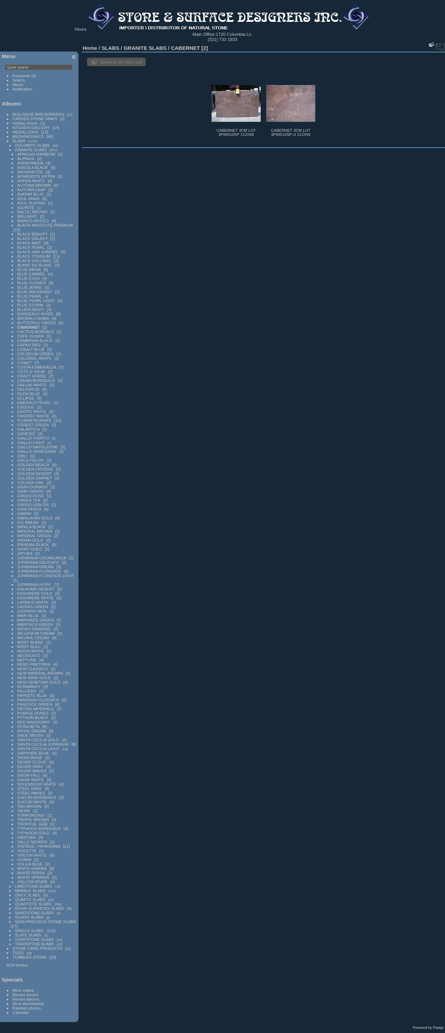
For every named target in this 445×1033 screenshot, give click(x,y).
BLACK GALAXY (32, 238)
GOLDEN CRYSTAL (35, 469)
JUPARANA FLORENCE (39, 571)
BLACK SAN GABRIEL (37, 251)
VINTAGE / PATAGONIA (38, 846)
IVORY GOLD (29, 549)
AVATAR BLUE (30, 194)
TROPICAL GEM (32, 824)
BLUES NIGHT (30, 309)
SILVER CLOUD (31, 762)
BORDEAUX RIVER (35, 314)
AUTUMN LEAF (31, 189)
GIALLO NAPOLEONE (37, 447)
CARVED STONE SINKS (35, 118)
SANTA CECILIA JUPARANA (43, 744)
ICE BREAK (28, 522)
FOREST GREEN (33, 424)
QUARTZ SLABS (30, 899)
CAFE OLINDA (30, 336)
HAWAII (24, 513)
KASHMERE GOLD (35, 593)
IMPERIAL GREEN (34, 535)
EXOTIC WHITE (31, 411)
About (18, 84)
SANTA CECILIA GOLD (38, 739)
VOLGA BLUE (30, 864)
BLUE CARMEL (31, 274)
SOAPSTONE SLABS (34, 939)
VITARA (24, 859)
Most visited (23, 990)
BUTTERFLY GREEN (36, 322)
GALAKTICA (28, 429)
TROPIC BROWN (33, 819)
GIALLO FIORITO (33, 438)
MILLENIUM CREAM (36, 633)
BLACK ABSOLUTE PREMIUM (45, 225)
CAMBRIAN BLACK (35, 340)
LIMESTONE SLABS (33, 886)
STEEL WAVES (31, 793)
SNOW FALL (28, 775)
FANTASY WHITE (33, 416)
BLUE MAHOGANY (34, 291)
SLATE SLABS (28, 935)
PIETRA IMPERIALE (35, 708)
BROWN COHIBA (33, 318)
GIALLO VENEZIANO (36, 451)
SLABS (19, 141)
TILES (18, 952)
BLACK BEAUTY (32, 234)
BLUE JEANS (29, 287)
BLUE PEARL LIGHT (36, 300)
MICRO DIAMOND (34, 629)
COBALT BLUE (31, 349)
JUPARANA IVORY (34, 584)
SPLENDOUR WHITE (36, 784)
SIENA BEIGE (30, 757)
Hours (80, 29)
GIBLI (22, 456)
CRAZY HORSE (31, 376)
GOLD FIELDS (30, 460)
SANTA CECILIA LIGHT (38, 748)
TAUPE (23, 810)
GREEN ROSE (30, 495)
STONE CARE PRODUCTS (37, 948)
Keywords (21, 75)
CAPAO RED (29, 345)
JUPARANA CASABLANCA (41, 558)
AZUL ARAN (28, 198)
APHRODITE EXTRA (36, 176)
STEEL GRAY (29, 788)
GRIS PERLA (29, 509)
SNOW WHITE (30, 779)
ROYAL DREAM (31, 731)
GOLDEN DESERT (34, 473)
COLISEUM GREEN (35, 353)
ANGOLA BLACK (32, 167)
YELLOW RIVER (32, 881)
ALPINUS (25, 158)
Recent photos (26, 994)
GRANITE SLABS (31, 149)
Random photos (27, 1008)
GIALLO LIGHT (31, 442)
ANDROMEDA (30, 163)
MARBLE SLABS (30, 890)
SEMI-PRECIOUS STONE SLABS (45, 921)
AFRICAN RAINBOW (36, 154)
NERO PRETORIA (34, 664)
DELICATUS (28, 389)
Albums (11, 103)
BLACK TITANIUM (33, 256)
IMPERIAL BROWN (35, 531)
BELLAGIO (27, 216)
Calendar (21, 1012)
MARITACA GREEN (35, 624)
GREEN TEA (28, 500)
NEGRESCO (28, 655)
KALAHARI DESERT (36, 589)
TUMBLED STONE (30, 957)
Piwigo (438, 1027)
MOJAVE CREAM (33, 637)
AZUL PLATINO (31, 203)
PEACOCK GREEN (35, 704)
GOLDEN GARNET (34, 478)
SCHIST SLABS (29, 917)
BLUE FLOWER (31, 283)
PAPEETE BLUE (32, 695)
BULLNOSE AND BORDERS (38, 114)
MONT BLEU (29, 646)
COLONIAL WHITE (34, 358)
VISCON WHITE (32, 855)
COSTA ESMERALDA (36, 367)
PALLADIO (27, 691)
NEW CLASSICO (32, 668)
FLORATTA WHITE (34, 420)
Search (19, 80)
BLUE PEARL (29, 296)
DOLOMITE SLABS (32, 145)
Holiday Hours (25, 123)
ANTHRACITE (30, 172)
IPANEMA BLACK (33, 544)
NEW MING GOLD (34, 677)
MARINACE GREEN (35, 620)
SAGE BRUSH (30, 735)
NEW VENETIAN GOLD (38, 682)
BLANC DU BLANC (34, 265)
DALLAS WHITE (32, 385)
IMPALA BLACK (31, 527)
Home (90, 48)
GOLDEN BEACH (33, 464)
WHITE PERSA (31, 873)
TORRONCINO (31, 815)
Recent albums (26, 999)
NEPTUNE (27, 660)
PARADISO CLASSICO (38, 700)
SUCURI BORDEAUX (36, 797)
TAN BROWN (29, 806)
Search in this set (121, 62)
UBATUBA (26, 837)
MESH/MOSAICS (28, 136)
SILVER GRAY (30, 766)
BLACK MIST (29, 243)
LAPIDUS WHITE (33, 602)
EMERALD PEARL (34, 402)
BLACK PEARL (31, 247)
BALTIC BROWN (32, 212)
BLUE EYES (28, 278)
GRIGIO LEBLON (33, 504)
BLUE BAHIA (29, 269)
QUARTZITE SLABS (33, 904)
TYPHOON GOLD (33, 833)
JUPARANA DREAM (35, 566)
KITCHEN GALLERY (31, 127)
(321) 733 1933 (223, 39)
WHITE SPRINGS (33, 877)
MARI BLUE (28, 615)
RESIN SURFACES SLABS (39, 908)
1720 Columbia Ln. (234, 34)
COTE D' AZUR (31, 371)
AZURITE (25, 207)
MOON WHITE (30, 651)
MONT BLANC (30, 642)
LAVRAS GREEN (32, 606)
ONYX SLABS (28, 895)
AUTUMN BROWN (34, 185)
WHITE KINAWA (32, 868)
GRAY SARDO (30, 491)
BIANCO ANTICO (33, 220)
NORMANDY (29, 686)
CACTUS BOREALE (35, 331)
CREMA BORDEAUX (36, 380)
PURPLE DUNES (33, 713)
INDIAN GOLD (30, 540)
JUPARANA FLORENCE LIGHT (45, 575)
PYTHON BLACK (32, 717)
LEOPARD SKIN (32, 611)
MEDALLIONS (26, 132)
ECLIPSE (25, 398)
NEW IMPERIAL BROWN (40, 673)
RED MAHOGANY (34, 722)
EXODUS (25, 407)
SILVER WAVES (31, 771)
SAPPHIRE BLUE (33, 753)
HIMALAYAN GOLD (35, 518)
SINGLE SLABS (29, 930)
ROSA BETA (28, 726)
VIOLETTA (26, 850)
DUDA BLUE (28, 393)
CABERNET (28, 327)
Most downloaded (28, 1003)
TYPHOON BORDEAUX (39, 828)
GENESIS (26, 433)
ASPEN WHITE (31, 180)
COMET (24, 362)
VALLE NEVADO (32, 842)
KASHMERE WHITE (35, 598)
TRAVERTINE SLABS (34, 944)
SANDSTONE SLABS (34, 912)
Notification (22, 89)
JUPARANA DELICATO (38, 562)
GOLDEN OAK (30, 482)
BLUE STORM (30, 305)
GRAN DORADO (32, 487)
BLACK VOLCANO (34, 260)
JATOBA (24, 553)
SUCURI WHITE (32, 802)
